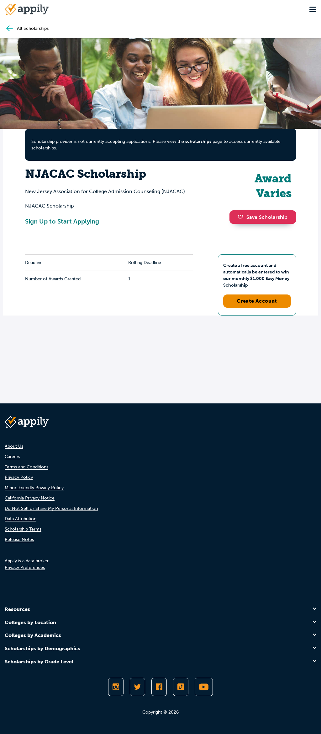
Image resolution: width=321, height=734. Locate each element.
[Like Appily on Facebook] (159, 687)
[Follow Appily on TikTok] (180, 687)
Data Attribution (20, 518)
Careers (12, 456)
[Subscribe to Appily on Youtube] (204, 687)
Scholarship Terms (23, 529)
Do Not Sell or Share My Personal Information (51, 508)
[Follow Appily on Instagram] (116, 687)
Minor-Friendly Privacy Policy (34, 487)
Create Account (257, 301)
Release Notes (19, 539)
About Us (14, 446)
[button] (242, 216)
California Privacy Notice (30, 498)
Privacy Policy (19, 477)
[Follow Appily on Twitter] (137, 687)
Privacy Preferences (25, 567)
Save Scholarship (262, 217)
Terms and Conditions (26, 467)
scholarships (198, 141)
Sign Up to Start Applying (62, 221)
